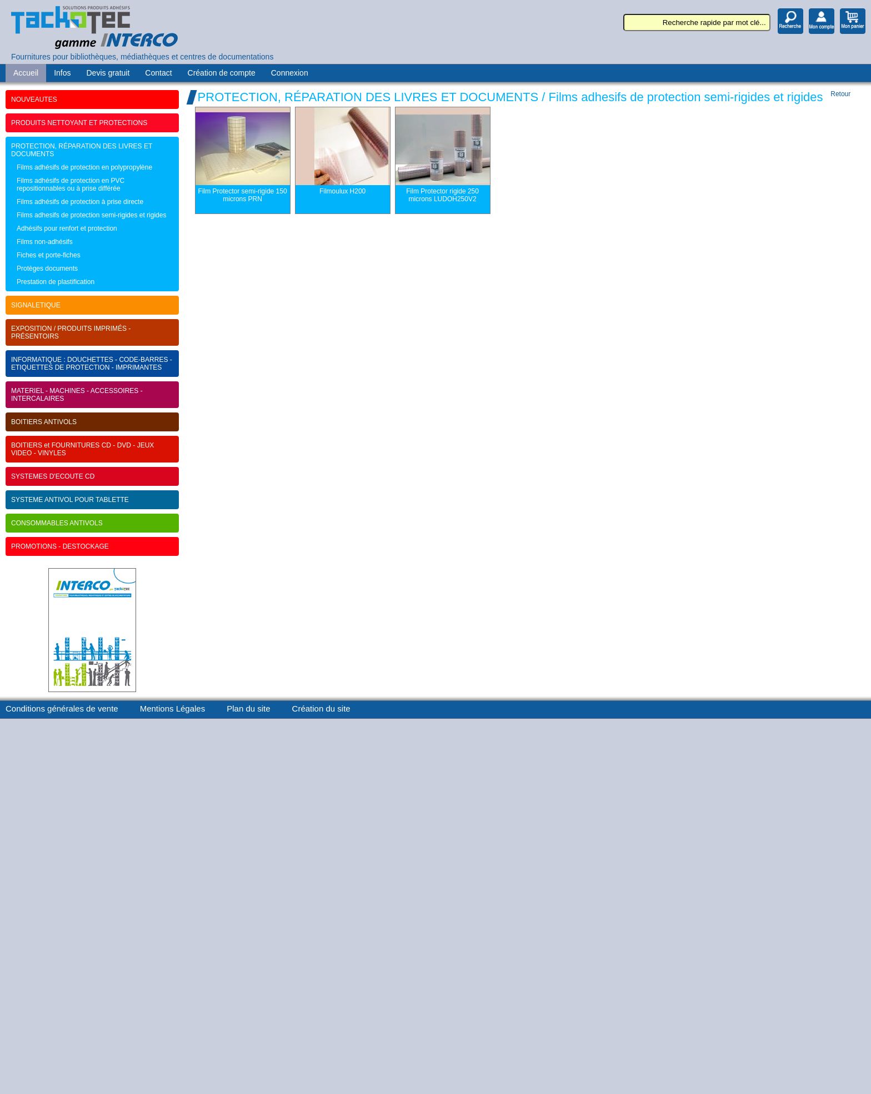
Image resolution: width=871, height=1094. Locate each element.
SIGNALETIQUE (36, 305)
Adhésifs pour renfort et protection (67, 228)
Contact (158, 72)
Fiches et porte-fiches (49, 255)
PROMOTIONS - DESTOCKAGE (60, 546)
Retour (840, 94)
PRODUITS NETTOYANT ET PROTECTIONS (79, 123)
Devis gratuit (108, 72)
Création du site (321, 708)
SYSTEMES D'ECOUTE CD (52, 476)
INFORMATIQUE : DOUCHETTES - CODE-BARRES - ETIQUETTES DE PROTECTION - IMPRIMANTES (91, 363)
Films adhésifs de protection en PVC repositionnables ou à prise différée (70, 184)
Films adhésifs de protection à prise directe (80, 202)
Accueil (25, 72)
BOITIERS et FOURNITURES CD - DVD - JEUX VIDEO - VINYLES (82, 449)
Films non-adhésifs (45, 242)
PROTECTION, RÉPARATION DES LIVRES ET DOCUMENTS (81, 150)
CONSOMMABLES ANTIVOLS (57, 523)
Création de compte (222, 72)
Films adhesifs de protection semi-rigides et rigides (91, 215)
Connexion (289, 72)
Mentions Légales (173, 708)
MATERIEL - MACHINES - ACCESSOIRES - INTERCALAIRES (77, 394)
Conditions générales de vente (62, 708)
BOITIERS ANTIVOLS (44, 422)
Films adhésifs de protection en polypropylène (84, 167)
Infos (62, 72)
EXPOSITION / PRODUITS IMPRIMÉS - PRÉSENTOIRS (71, 332)
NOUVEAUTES (34, 99)
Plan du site (248, 708)
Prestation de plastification (55, 282)
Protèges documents (47, 268)
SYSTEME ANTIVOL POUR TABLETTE (70, 500)
